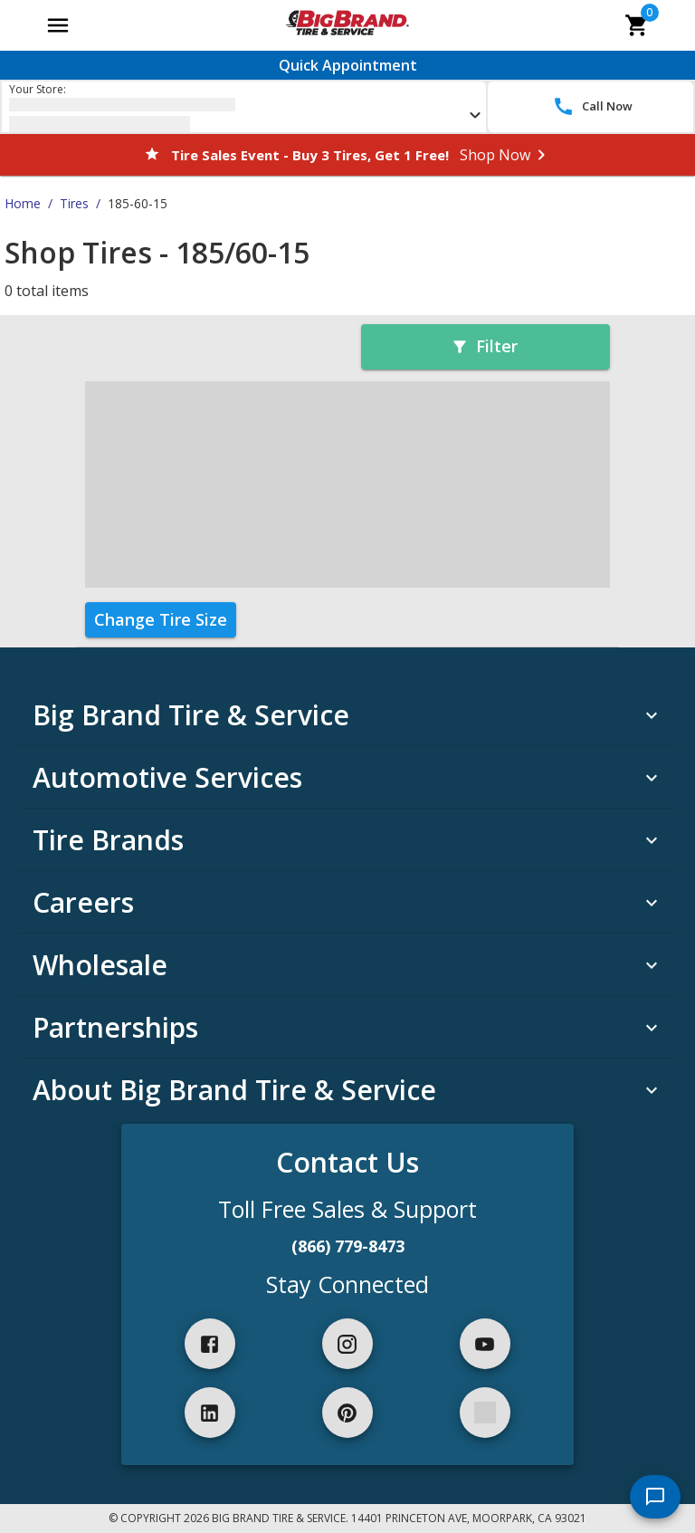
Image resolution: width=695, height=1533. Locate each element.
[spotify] (485, 1412)
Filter (484, 346)
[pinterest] (347, 1412)
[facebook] (210, 1343)
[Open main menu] (58, 25)
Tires (74, 203)
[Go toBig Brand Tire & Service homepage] (347, 25)
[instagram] (347, 1343)
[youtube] (485, 1343)
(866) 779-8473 (348, 1246)
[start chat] (655, 1497)
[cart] (637, 25)
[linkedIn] (210, 1412)
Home (23, 203)
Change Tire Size (160, 619)
